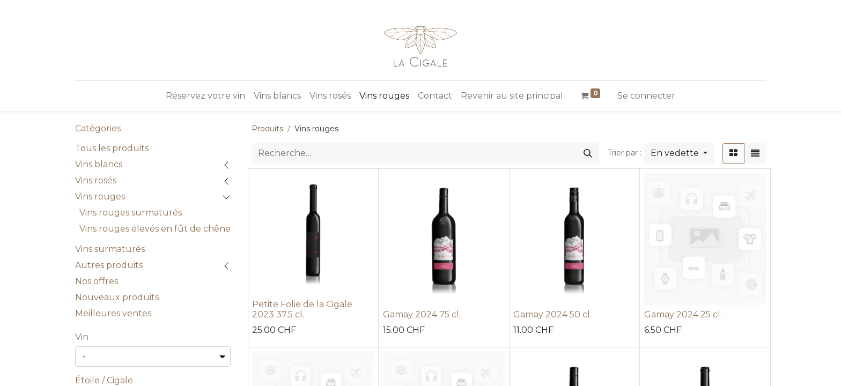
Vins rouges (100, 196)
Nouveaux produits (117, 297)
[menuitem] (205, 96)
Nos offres (96, 281)
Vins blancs (98, 164)
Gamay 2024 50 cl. (552, 314)
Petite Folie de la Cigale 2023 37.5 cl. (302, 309)
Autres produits (109, 265)
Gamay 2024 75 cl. (422, 314)
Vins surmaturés (110, 249)
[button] (679, 153)
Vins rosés (95, 180)
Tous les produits (112, 148)
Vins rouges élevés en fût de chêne (155, 229)
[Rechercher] (588, 153)
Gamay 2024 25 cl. (683, 314)
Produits (267, 128)
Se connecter (646, 96)
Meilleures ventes (113, 313)
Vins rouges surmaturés (130, 212)
